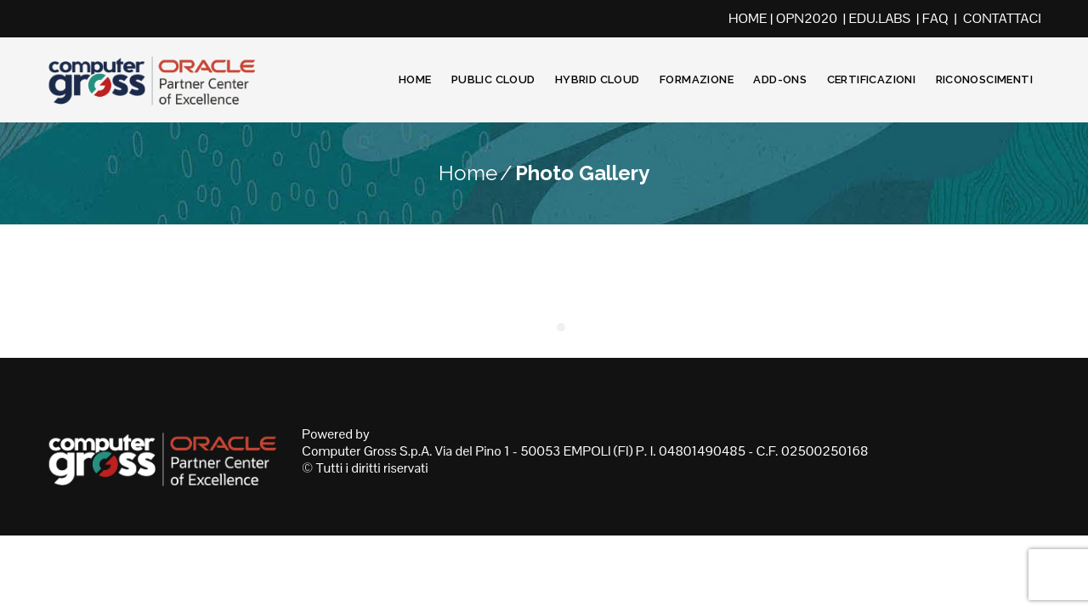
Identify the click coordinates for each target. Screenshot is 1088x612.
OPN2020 (806, 18)
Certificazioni (871, 79)
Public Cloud (493, 79)
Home (415, 79)
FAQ (935, 18)
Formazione (697, 79)
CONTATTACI (1002, 18)
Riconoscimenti (984, 79)
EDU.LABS (880, 18)
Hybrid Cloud (597, 79)
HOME (748, 18)
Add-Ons (780, 79)
